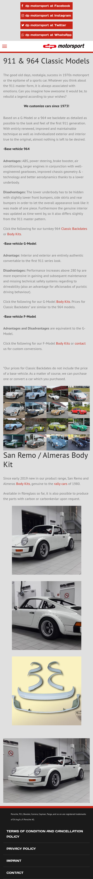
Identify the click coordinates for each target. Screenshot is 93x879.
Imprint (14, 861)
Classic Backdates (74, 228)
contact (80, 343)
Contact (15, 873)
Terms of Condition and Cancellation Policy (45, 834)
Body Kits (14, 234)
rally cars (60, 483)
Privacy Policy (21, 849)
